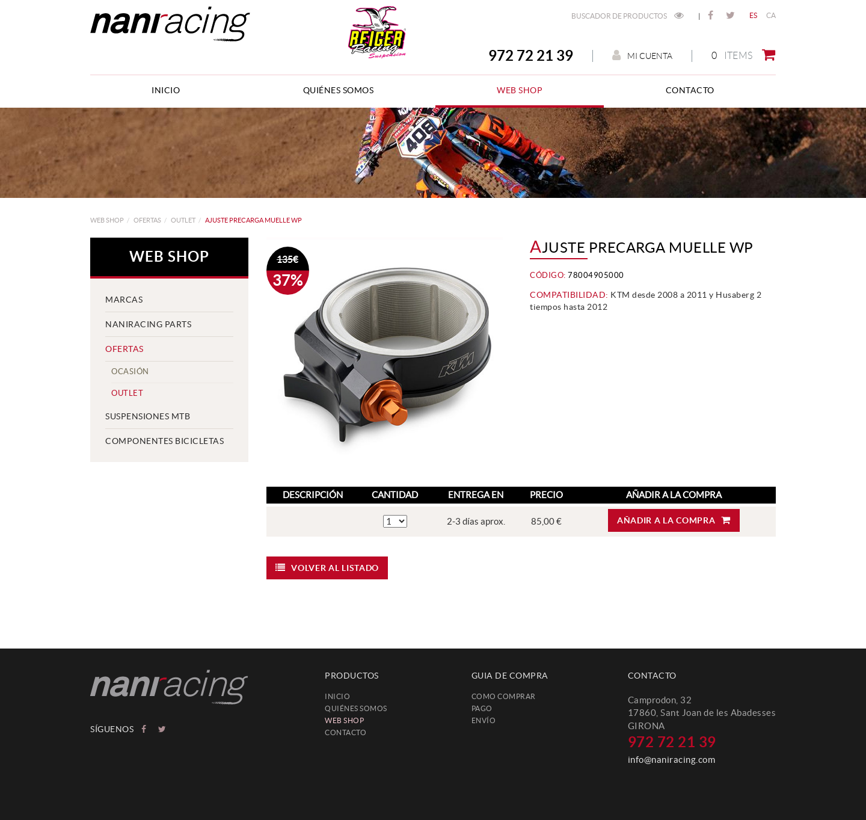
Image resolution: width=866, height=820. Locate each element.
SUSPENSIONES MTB (147, 416)
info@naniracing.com (672, 759)
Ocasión (130, 371)
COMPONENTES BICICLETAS (164, 441)
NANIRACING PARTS (148, 324)
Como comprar (503, 696)
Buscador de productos (627, 16)
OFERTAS (147, 220)
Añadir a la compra (674, 520)
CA (771, 15)
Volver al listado (327, 568)
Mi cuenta (642, 55)
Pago (482, 708)
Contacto (345, 732)
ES (753, 15)
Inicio (337, 696)
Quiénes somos (356, 708)
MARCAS (124, 299)
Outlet (183, 220)
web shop (107, 220)
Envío (483, 720)
